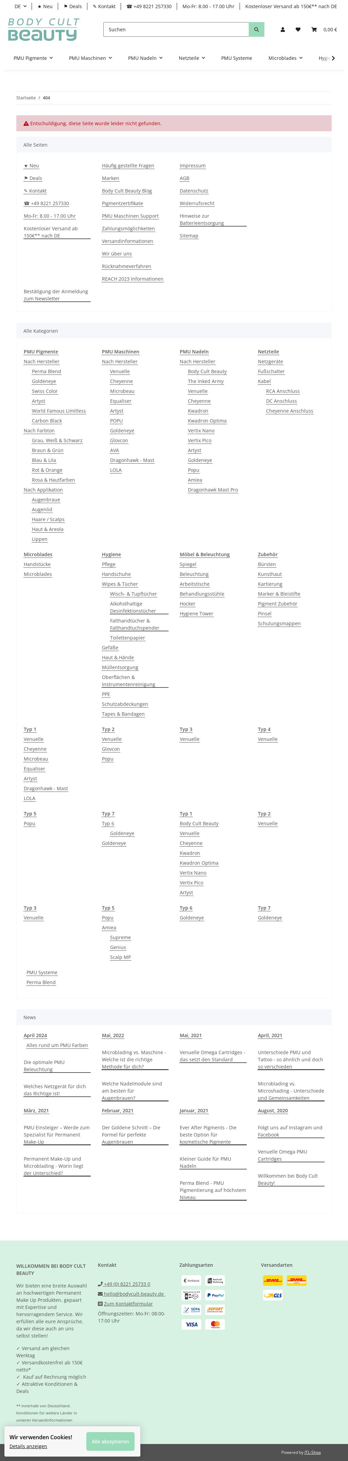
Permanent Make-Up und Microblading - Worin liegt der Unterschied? (53, 1166)
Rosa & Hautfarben (53, 480)
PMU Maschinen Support (130, 216)
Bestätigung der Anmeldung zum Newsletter (56, 295)
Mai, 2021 (191, 1035)
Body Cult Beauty (207, 371)
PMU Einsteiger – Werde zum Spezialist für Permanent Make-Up (57, 1134)
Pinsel (265, 613)
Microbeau (122, 391)
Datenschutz (194, 190)
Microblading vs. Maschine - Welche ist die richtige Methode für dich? (134, 1059)
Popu (193, 470)
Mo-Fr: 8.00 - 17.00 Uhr (208, 6)
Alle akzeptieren (114, 1437)
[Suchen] (176, 29)
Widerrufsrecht (197, 203)
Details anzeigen (32, 1442)
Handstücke (37, 564)
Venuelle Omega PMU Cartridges (282, 1155)
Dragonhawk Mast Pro (213, 489)
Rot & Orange (47, 470)
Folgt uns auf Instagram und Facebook (290, 1131)
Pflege (109, 564)
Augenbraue (46, 499)
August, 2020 (273, 1110)
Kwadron (198, 411)
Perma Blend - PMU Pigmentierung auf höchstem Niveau (213, 1190)
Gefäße (110, 647)
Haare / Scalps (48, 519)
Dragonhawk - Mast (132, 460)
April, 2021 (270, 1035)
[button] (282, 29)
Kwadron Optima (207, 420)
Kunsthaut (270, 574)
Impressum (193, 165)
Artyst (38, 401)
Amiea (195, 480)
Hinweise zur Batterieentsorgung (202, 219)
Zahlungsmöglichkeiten (128, 228)
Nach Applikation (43, 489)
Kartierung (270, 584)
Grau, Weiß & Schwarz (57, 440)
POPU (116, 420)
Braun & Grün (48, 450)
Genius (118, 947)
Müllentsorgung (120, 667)
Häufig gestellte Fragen (128, 165)
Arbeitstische (195, 584)
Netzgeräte (270, 361)
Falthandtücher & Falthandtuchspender (134, 624)
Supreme (120, 937)
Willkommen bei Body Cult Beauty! (288, 1179)
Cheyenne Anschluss (289, 411)
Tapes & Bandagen (123, 714)
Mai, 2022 (113, 1035)
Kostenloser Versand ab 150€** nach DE (291, 6)
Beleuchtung (194, 574)
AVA (114, 450)
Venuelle (120, 371)
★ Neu (45, 6)
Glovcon (119, 440)
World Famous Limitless (59, 411)
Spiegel (188, 564)
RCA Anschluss (283, 391)
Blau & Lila (44, 460)
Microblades (38, 574)
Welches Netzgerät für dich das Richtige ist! (55, 1090)
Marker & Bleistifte (279, 594)
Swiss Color (45, 391)
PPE (106, 694)
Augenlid (42, 509)
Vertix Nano (201, 430)
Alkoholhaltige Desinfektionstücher (133, 607)
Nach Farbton (39, 430)
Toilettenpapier (127, 637)
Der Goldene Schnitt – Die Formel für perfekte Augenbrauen (131, 1134)
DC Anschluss (281, 401)
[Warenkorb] (324, 29)
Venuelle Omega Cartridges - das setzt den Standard (212, 1056)
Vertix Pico (199, 440)
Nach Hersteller (41, 361)
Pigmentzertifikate (122, 203)
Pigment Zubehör (277, 603)
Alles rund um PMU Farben (57, 1045)
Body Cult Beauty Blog (127, 190)
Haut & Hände (118, 657)
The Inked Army (206, 381)
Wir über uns (117, 253)
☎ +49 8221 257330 (149, 6)
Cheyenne (121, 381)
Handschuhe (116, 574)
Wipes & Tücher (120, 584)
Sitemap (189, 235)
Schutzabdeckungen (125, 704)
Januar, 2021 (194, 1110)
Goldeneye (44, 381)
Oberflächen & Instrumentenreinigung (128, 680)
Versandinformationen (127, 241)
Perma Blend (46, 371)
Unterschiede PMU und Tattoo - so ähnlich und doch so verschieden (290, 1059)
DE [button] (18, 6)
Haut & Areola (48, 529)
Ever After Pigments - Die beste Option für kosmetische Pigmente (208, 1134)
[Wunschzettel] (298, 29)
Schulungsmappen (279, 623)
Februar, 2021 (118, 1110)
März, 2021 (36, 1110)
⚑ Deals (73, 6)
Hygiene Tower (196, 613)
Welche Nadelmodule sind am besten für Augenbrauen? (132, 1090)
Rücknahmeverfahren (126, 266)
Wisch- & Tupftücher (133, 594)
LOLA (116, 470)
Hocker (187, 603)
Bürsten (267, 564)
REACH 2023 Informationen (132, 279)
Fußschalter (271, 371)
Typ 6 (108, 823)
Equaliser (121, 401)
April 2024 (35, 1035)
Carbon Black (47, 420)
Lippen (40, 539)
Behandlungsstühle (202, 594)
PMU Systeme (42, 972)
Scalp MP (120, 957)
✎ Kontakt (104, 6)
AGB (184, 178)
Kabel (264, 381)
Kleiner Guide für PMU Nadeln (205, 1162)
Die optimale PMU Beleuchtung (44, 1066)
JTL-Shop (312, 1452)
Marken (110, 178)
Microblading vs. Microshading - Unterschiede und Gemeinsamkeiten (291, 1090)
